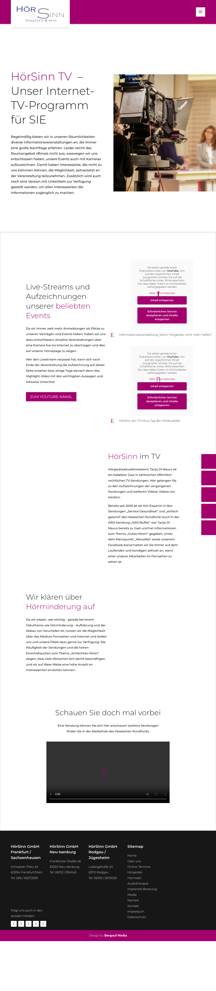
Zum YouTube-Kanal (51, 397)
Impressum (135, 911)
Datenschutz (136, 917)
